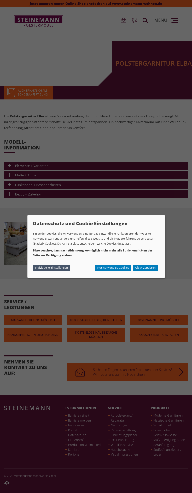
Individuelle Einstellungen (51, 268)
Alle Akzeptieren (145, 268)
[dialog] (96, 246)
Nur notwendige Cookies (113, 268)
